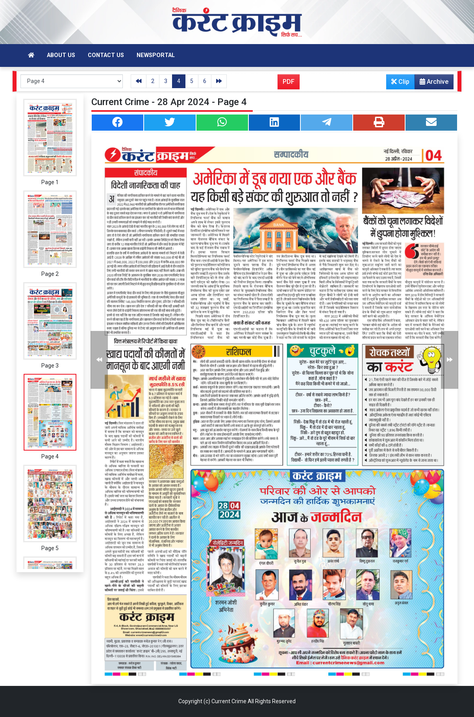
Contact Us (106, 55)
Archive (431, 83)
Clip (400, 81)
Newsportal (156, 55)
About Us (61, 55)
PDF (288, 81)
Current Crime (228, 701)
